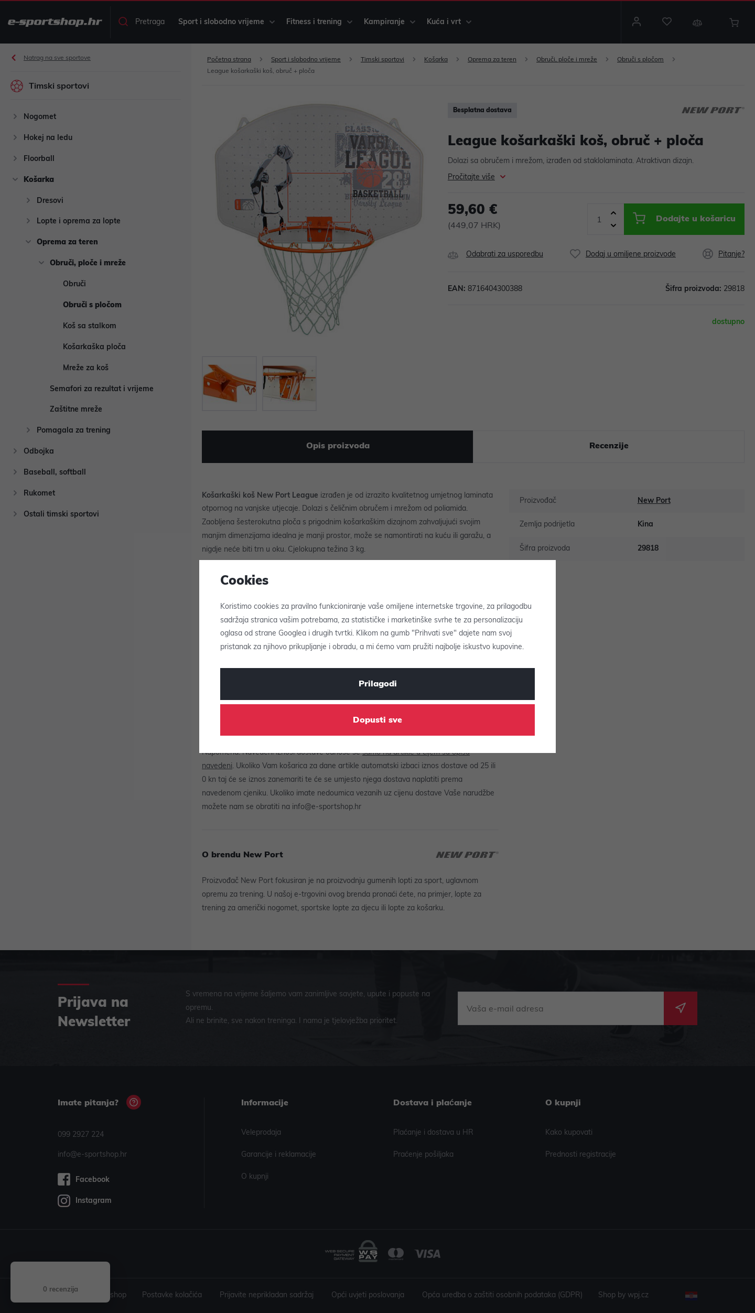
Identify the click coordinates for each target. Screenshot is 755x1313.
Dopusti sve (377, 720)
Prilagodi (378, 684)
